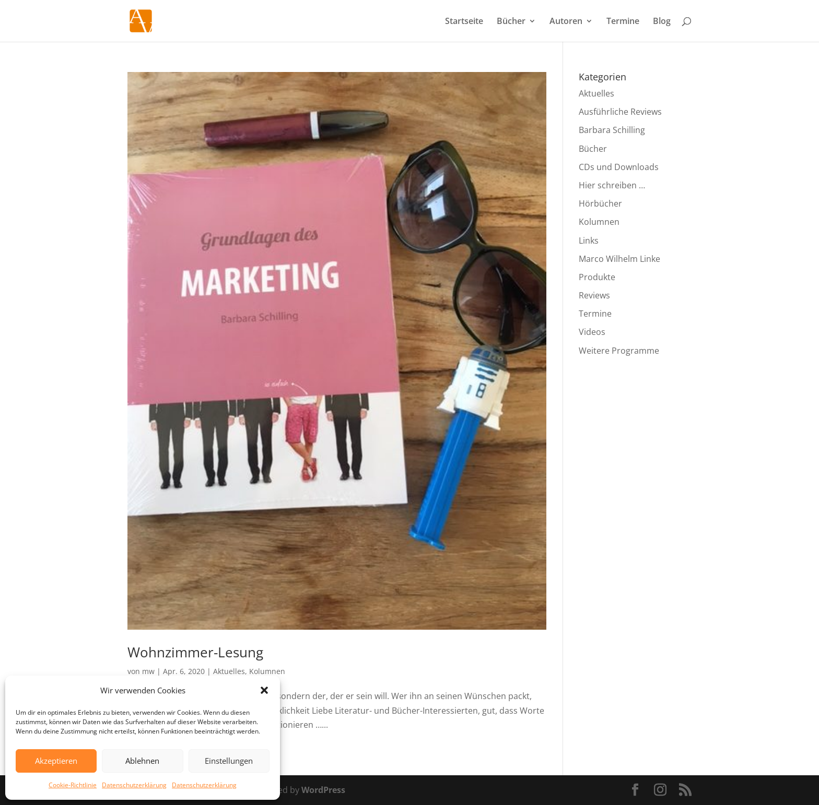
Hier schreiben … (612, 185)
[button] (264, 690)
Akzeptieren (56, 760)
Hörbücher (600, 203)
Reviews (594, 295)
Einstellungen (229, 760)
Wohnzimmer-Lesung (195, 652)
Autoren (565, 22)
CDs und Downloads (619, 167)
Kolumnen (267, 671)
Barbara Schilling (612, 130)
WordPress (323, 790)
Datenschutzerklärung (134, 784)
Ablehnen (142, 760)
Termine (622, 22)
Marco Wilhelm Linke (619, 259)
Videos (592, 332)
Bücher (511, 22)
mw (148, 671)
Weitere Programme (619, 350)
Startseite (464, 22)
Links (589, 240)
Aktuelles (229, 671)
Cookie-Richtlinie (73, 784)
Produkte (597, 277)
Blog (662, 22)
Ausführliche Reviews (620, 111)
